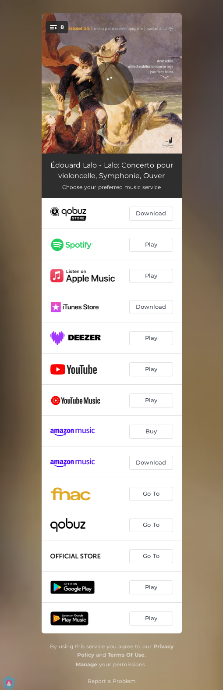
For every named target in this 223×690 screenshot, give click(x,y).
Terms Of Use (126, 654)
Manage (86, 664)
